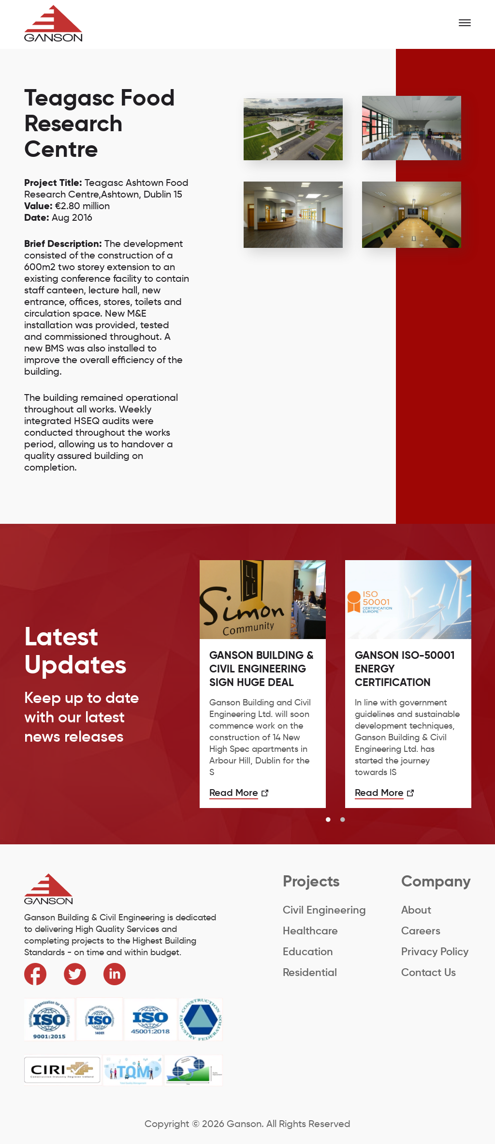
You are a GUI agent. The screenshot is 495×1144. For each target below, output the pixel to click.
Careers (420, 930)
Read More (233, 792)
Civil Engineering (324, 909)
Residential (310, 972)
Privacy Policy (434, 951)
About (416, 909)
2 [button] (342, 820)
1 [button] (328, 820)
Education (308, 951)
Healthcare (310, 930)
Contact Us (428, 972)
